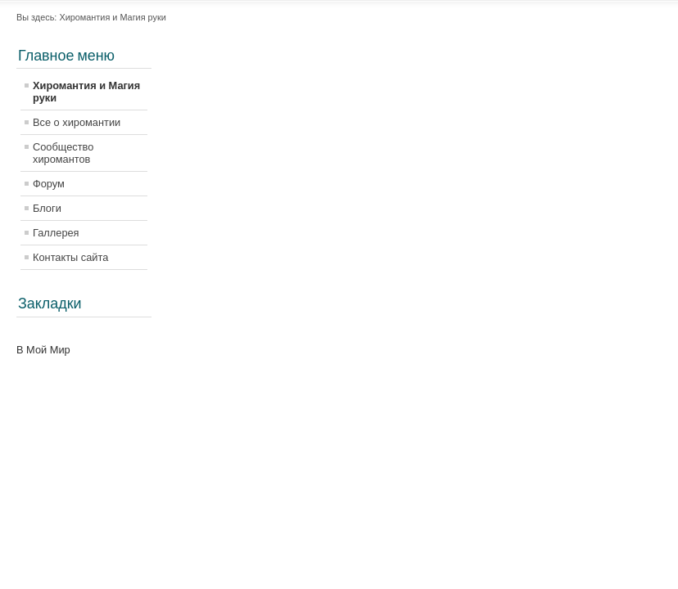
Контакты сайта (70, 257)
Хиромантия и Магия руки (86, 91)
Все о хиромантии (76, 122)
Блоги (47, 208)
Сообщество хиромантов (63, 153)
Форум (49, 184)
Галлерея (56, 233)
